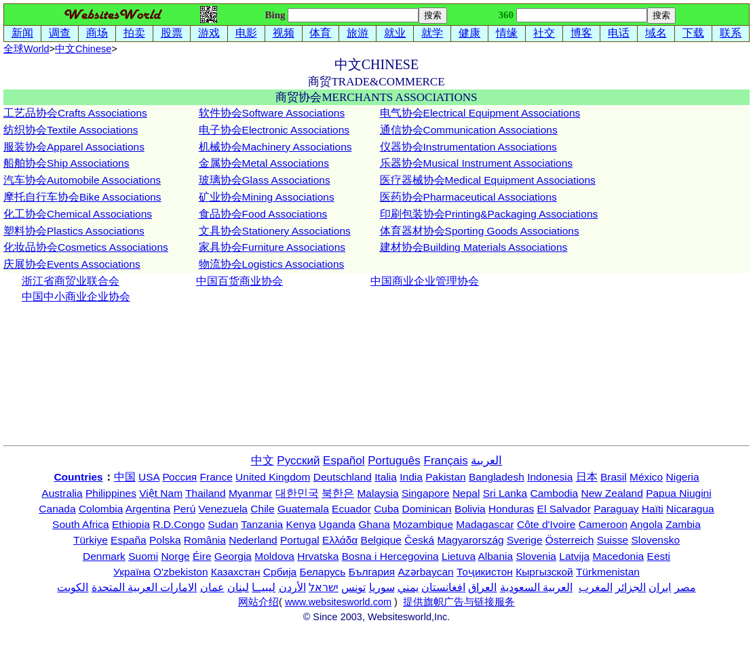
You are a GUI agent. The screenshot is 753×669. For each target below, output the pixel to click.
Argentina (147, 508)
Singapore (426, 493)
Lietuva (459, 556)
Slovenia (536, 556)
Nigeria (682, 477)
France (216, 477)
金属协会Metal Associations (264, 163)
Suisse (613, 540)
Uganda (337, 524)
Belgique (381, 540)
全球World (26, 48)
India (411, 477)
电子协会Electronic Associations (274, 130)
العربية (486, 460)
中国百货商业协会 (239, 281)
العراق (482, 587)
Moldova (274, 556)
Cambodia (554, 493)
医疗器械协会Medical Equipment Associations (488, 180)
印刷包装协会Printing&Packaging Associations (489, 214)
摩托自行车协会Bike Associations (82, 197)
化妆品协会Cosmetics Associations (85, 247)
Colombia (101, 508)
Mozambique (423, 524)
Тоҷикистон (485, 571)
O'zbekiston (180, 571)
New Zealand (612, 493)
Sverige (525, 540)
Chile (262, 508)
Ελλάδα (340, 540)
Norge (175, 556)
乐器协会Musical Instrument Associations (476, 163)
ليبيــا (263, 587)
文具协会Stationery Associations (275, 231)
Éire (202, 556)
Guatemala (303, 508)
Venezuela (223, 508)
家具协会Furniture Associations (272, 247)
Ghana (374, 524)
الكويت (72, 587)
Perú (185, 508)
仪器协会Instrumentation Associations (468, 147)
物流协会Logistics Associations (272, 264)
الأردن (292, 587)
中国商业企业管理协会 (424, 281)
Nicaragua (690, 508)
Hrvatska (318, 556)
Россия (179, 477)
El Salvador (564, 508)
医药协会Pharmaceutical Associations (468, 197)
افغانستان (443, 587)
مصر (685, 587)
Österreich (569, 540)
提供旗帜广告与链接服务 (459, 601)
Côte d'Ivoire (546, 524)
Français (446, 460)
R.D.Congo (179, 524)
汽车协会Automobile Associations (82, 180)
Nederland (253, 540)
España (129, 540)
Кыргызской (544, 571)
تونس (353, 587)
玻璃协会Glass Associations (264, 180)
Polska (165, 540)
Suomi (143, 556)
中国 (125, 477)
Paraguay (616, 508)
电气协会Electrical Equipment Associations (480, 113)
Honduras (511, 508)
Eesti (658, 556)
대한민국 (297, 493)
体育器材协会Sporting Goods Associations (479, 231)
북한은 (338, 493)
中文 (83, 48)
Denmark (104, 556)
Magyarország (470, 540)
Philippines (110, 493)
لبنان (238, 587)
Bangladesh (496, 477)
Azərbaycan (425, 571)
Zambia (683, 524)
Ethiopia (131, 524)
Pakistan (445, 477)
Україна (132, 571)
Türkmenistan (608, 571)
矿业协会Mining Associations (266, 197)
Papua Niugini (679, 493)
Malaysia (377, 493)
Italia (385, 477)
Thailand (205, 493)
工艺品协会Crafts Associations (75, 113)
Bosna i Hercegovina (390, 556)
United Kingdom (272, 477)
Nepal (466, 493)
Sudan (223, 524)
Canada (57, 508)
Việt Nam (160, 493)
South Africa (80, 524)
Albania (495, 556)
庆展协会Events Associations (71, 264)
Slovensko (656, 540)
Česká (419, 540)
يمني (408, 587)
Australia (61, 493)
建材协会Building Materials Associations (474, 247)
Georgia (233, 556)
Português (394, 460)
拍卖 (134, 33)
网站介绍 (258, 601)
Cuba (386, 508)
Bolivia (470, 508)
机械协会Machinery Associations (275, 147)
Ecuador (351, 508)
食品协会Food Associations (263, 214)
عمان (212, 587)
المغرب (596, 587)
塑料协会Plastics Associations (73, 231)
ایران (660, 587)
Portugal (300, 540)
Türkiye (90, 540)
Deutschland (342, 477)
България (372, 571)
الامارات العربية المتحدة (144, 587)
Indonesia (550, 477)
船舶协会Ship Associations (66, 163)
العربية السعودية (536, 587)
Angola (646, 524)
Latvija (574, 556)
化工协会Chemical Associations (77, 214)
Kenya (301, 524)
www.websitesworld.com (338, 601)
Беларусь (323, 571)
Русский (298, 460)
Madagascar (485, 524)
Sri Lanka (505, 493)
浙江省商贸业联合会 (70, 281)
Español (343, 460)
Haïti (652, 508)
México (646, 477)
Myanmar (251, 493)
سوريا (382, 587)
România (205, 540)
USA (148, 477)
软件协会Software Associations (272, 113)
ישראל (324, 587)
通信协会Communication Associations (469, 130)
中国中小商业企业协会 (76, 296)
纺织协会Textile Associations (70, 130)
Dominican (427, 508)
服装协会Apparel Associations (73, 147)
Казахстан (235, 571)
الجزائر (630, 587)
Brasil (613, 477)
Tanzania (262, 524)
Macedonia (618, 556)
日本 (587, 477)
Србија (279, 571)
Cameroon (603, 524)
